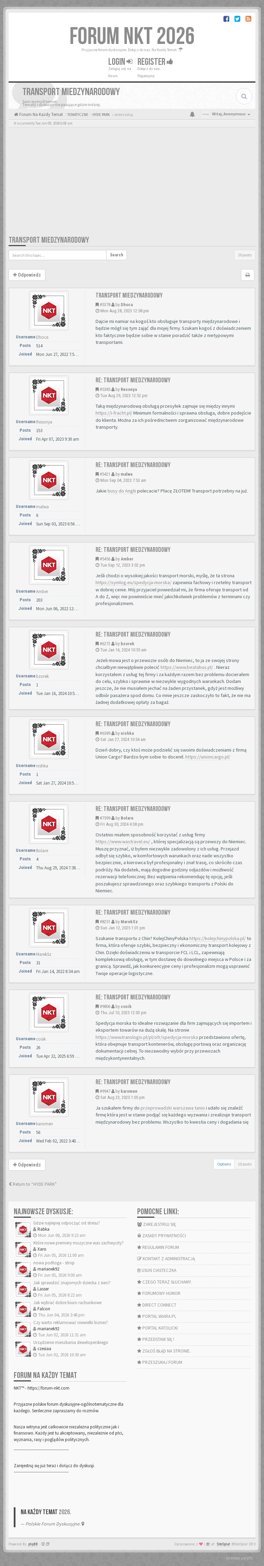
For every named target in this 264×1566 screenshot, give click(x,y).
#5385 (105, 389)
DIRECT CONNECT (156, 1305)
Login (120, 62)
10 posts (245, 254)
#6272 (105, 643)
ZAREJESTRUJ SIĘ (156, 1224)
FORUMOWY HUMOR (158, 1293)
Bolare (127, 818)
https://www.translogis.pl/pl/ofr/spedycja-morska (147, 1037)
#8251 (105, 921)
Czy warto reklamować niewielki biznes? (70, 1322)
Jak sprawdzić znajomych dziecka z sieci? (72, 1283)
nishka (127, 733)
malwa (126, 474)
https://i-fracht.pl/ (114, 413)
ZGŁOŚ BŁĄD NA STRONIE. (164, 1351)
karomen (129, 1091)
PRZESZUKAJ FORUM (159, 1362)
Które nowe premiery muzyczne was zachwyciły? (78, 1243)
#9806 (105, 1006)
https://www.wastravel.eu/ (123, 841)
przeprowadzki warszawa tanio (173, 1108)
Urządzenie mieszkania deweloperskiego (70, 1342)
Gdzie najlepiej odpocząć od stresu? (66, 1223)
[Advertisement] (132, 184)
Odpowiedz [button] (27, 275)
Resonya (129, 389)
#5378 (105, 304)
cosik (126, 1006)
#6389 (105, 733)
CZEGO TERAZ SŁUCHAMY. (164, 1282)
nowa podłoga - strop (54, 1263)
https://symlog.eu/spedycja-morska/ (134, 582)
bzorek (127, 643)
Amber (127, 558)
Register (155, 62)
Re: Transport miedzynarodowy (133, 380)
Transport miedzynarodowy (49, 240)
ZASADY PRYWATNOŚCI (161, 1236)
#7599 (105, 818)
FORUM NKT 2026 (132, 36)
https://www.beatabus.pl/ (187, 667)
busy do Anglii (122, 491)
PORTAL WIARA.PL (156, 1316)
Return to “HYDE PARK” (33, 1184)
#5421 (105, 474)
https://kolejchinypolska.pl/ (217, 938)
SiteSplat (223, 1544)
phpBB (33, 1544)
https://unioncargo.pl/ (207, 757)
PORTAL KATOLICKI (157, 1328)
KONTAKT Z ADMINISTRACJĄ (166, 1259)
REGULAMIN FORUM (158, 1247)
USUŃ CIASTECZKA (156, 1270)
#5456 (105, 558)
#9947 (105, 1091)
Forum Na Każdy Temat (40, 114)
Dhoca (127, 304)
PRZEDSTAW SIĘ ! (155, 1339)
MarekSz (129, 921)
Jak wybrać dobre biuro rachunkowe (67, 1303)
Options (224, 1164)
